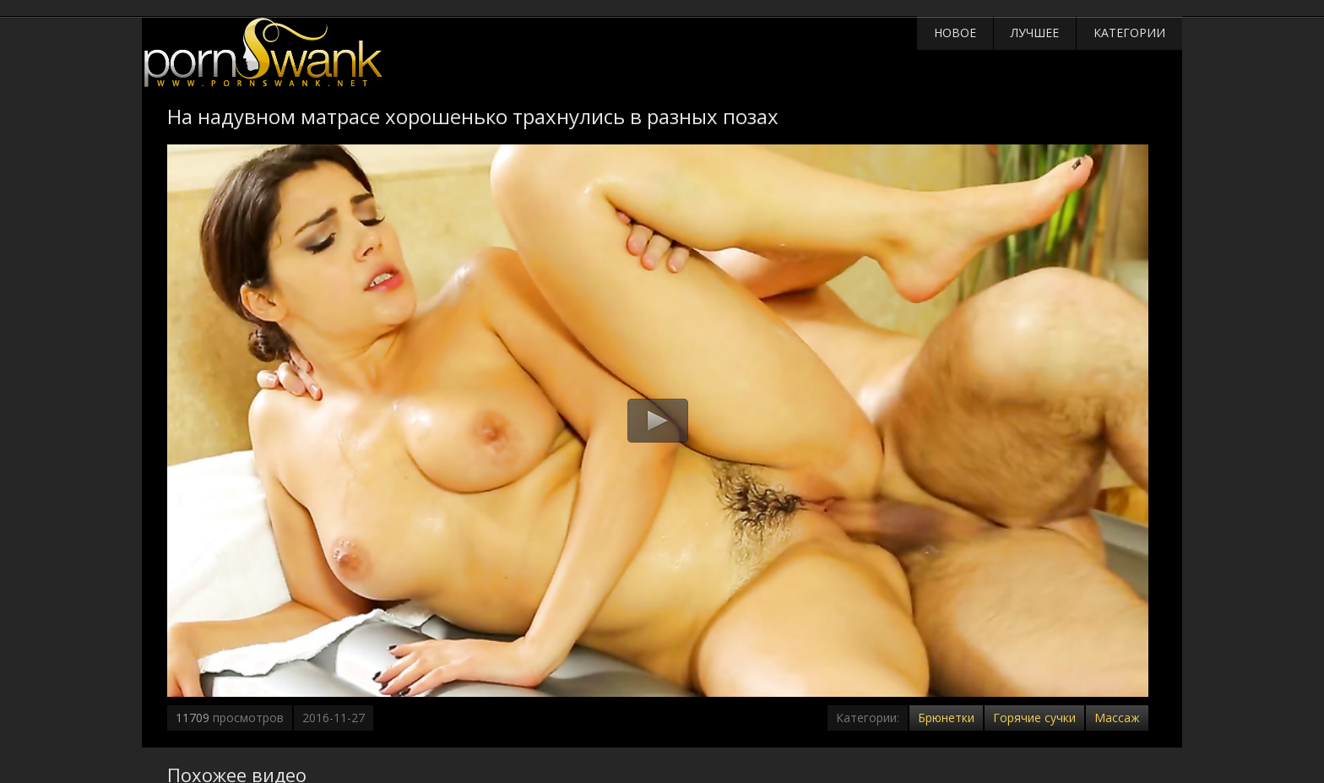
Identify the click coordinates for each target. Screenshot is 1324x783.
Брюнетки (946, 718)
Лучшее (1035, 32)
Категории (1129, 32)
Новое (955, 32)
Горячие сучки (1034, 718)
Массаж (1117, 718)
